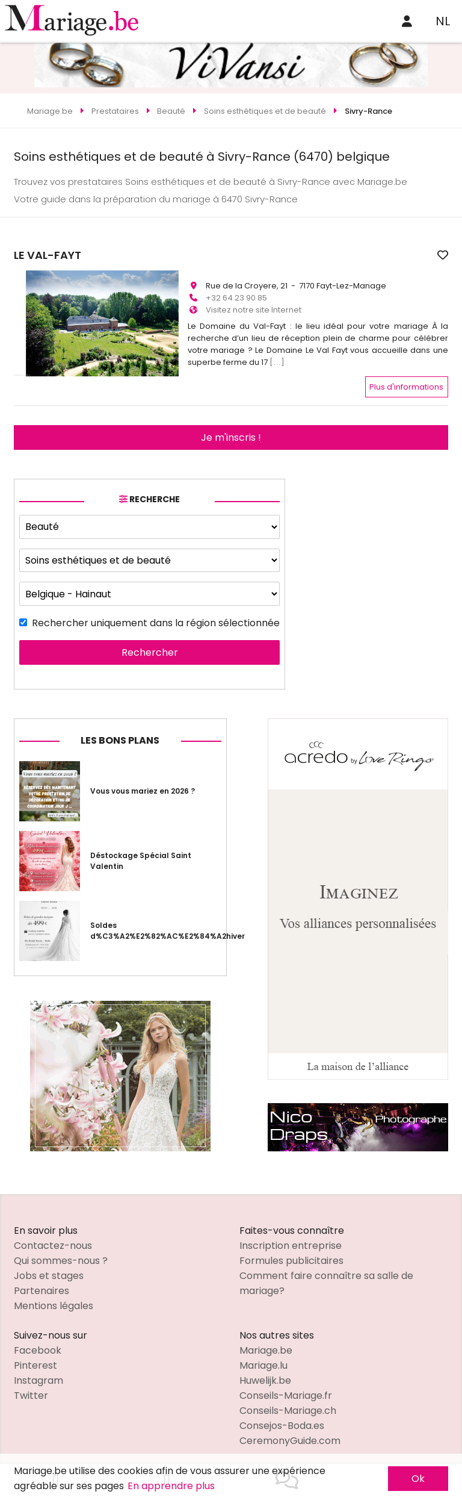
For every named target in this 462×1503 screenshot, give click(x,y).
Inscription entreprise (290, 1240)
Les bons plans (120, 735)
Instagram (38, 1375)
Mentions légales (53, 1300)
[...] (277, 357)
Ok (418, 1479)
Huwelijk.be (265, 1375)
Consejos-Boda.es (281, 1420)
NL (443, 21)
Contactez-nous (53, 1240)
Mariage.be (265, 1345)
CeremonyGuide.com (289, 1435)
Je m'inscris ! (231, 431)
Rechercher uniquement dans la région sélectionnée (156, 617)
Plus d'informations (406, 381)
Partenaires (41, 1285)
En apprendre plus (171, 1486)
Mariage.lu (263, 1360)
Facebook (37, 1345)
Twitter (31, 1390)
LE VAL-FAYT (221, 255)
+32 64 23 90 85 (236, 292)
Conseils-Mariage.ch (287, 1405)
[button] (24, 303)
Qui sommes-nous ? (61, 1255)
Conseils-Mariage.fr (285, 1390)
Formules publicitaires (291, 1255)
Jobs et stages (49, 1270)
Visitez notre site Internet (253, 304)
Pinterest (35, 1360)
